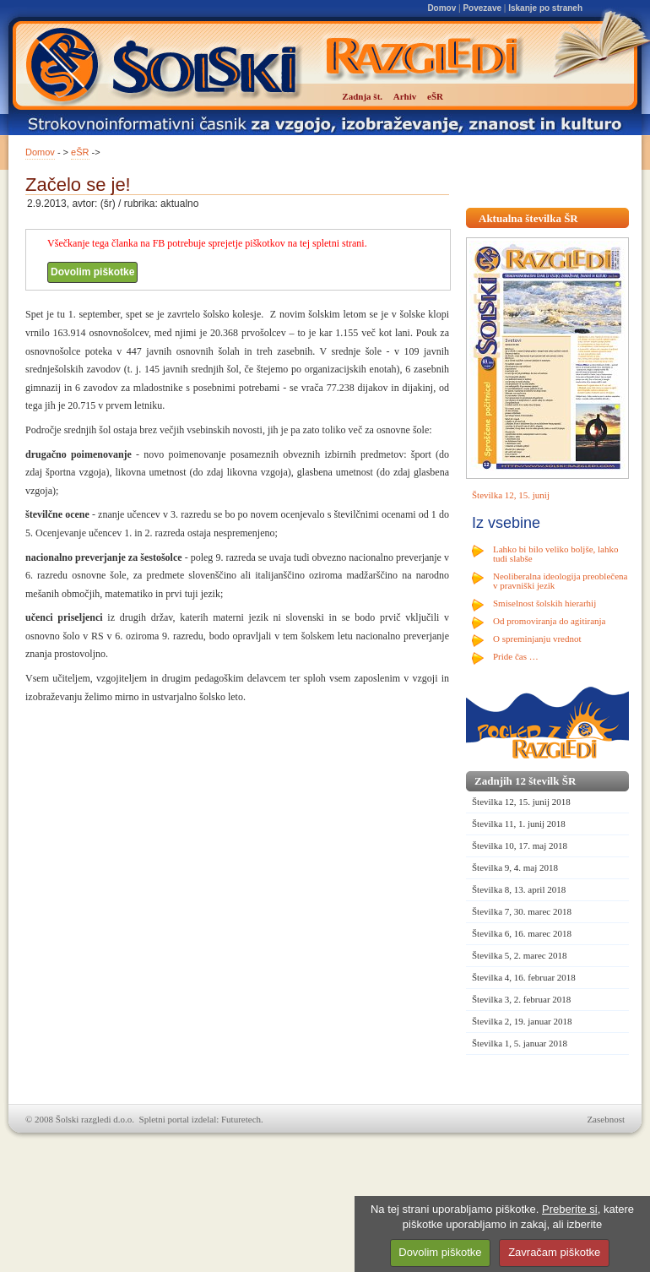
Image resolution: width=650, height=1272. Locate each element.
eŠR (80, 152)
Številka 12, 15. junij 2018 (521, 801)
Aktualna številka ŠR (528, 218)
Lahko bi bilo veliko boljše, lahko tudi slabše (555, 553)
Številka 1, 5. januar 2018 (519, 1043)
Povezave (482, 8)
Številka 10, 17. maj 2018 (519, 845)
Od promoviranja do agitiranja (549, 621)
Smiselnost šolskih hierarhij (544, 603)
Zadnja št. (362, 96)
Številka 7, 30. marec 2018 (521, 911)
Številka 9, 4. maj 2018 (515, 867)
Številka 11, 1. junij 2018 (519, 823)
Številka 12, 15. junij (511, 495)
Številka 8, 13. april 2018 (519, 889)
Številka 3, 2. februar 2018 (521, 999)
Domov (441, 8)
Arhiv (405, 96)
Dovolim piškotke (92, 272)
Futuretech (241, 1119)
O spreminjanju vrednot (537, 638)
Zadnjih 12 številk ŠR (525, 781)
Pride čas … (516, 656)
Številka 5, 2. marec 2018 (519, 955)
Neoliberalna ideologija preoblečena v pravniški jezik (560, 580)
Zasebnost (606, 1119)
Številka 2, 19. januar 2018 (522, 1021)
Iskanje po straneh (545, 8)
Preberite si (570, 1209)
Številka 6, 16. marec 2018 (521, 933)
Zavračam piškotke (554, 1252)
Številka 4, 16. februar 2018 (524, 977)
